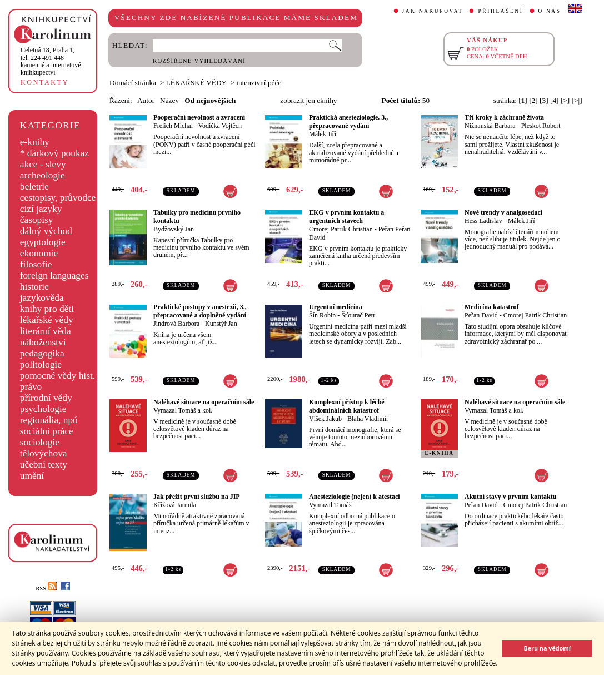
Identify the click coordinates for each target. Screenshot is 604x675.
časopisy (36, 220)
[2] (533, 100)
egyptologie (43, 242)
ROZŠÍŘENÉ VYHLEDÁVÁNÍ (199, 61)
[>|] (577, 100)
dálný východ (46, 231)
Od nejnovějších (210, 100)
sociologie (39, 442)
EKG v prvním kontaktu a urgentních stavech (346, 217)
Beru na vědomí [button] (547, 648)
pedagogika (42, 353)
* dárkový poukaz (54, 153)
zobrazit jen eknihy (308, 100)
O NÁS (549, 11)
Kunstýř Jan (221, 323)
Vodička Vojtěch (220, 126)
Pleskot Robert (541, 126)
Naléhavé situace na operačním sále (203, 402)
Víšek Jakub (325, 419)
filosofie (36, 264)
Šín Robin (322, 315)
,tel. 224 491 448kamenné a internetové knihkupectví (51, 61)
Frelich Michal (173, 126)
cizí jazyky (41, 209)
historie (34, 286)
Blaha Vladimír (367, 419)
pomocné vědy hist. (57, 375)
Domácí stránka (132, 82)
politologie (41, 364)
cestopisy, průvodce (58, 197)
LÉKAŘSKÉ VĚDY (196, 82)
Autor (145, 100)
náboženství (43, 342)
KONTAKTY (45, 82)
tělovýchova (43, 453)
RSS (46, 588)
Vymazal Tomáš (330, 505)
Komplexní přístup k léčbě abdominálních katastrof (347, 406)
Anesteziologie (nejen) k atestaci (354, 496)
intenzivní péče (258, 82)
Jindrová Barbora (176, 323)
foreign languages (54, 275)
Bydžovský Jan (173, 229)
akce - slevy (43, 164)
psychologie (43, 409)
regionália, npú (49, 420)
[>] (565, 100)
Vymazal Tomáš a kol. (182, 410)
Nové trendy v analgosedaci (503, 212)
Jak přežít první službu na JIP (196, 496)
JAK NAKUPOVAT (432, 11)
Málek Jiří (322, 134)
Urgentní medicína (335, 307)
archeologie (42, 175)
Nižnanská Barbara (490, 126)
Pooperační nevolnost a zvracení (199, 117)
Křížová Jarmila (174, 505)
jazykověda (42, 297)
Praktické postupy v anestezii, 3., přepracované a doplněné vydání (200, 311)
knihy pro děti (47, 309)
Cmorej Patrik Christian (341, 229)
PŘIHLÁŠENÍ (500, 11)
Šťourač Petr (358, 315)
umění (32, 475)
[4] (554, 100)
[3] (544, 100)
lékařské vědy (46, 320)
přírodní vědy (46, 398)
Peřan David (481, 315)
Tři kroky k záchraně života (504, 117)
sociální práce (46, 431)
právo (31, 386)
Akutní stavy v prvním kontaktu (510, 496)
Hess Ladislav (483, 221)
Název (169, 100)
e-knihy (34, 142)
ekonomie (39, 253)
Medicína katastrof (491, 307)
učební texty (43, 464)
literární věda (45, 331)
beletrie (34, 186)
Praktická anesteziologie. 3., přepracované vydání (348, 121)
